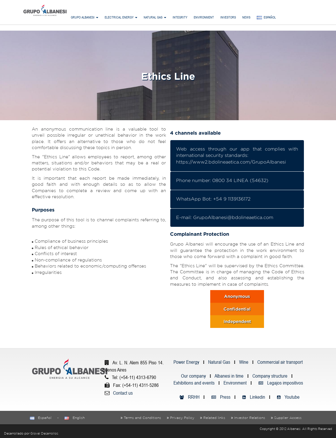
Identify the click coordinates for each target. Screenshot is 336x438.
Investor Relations (249, 418)
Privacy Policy (182, 418)
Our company (193, 376)
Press (219, 397)
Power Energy (186, 362)
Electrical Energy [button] (121, 17)
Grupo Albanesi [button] (84, 17)
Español (40, 418)
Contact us (123, 393)
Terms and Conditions (142, 418)
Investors (228, 17)
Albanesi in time (229, 376)
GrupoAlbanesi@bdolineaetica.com (233, 217)
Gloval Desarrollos (44, 433)
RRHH (188, 397)
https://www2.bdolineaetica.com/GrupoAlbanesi (231, 161)
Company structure (269, 376)
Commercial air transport (280, 362)
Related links (214, 418)
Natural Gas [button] (155, 17)
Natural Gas (219, 362)
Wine (243, 362)
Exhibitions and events (194, 383)
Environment (204, 17)
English (74, 418)
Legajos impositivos (279, 383)
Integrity (180, 17)
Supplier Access (288, 418)
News (246, 17)
